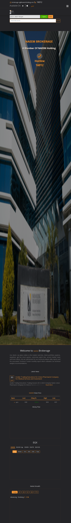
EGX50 (26, 447)
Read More (49, 385)
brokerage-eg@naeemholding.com (23, 2)
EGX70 (32, 447)
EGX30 (13, 447)
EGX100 (37, 447)
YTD (36, 492)
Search (58, 21)
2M (32, 492)
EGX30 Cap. (19, 447)
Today (15, 492)
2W (24, 492)
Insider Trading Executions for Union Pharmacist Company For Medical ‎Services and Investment (37, 378)
